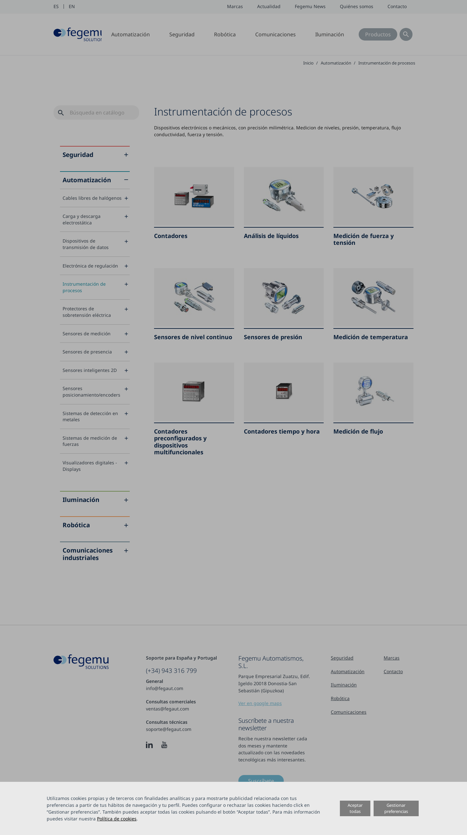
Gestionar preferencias (396, 808)
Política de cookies (117, 819)
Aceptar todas (355, 808)
